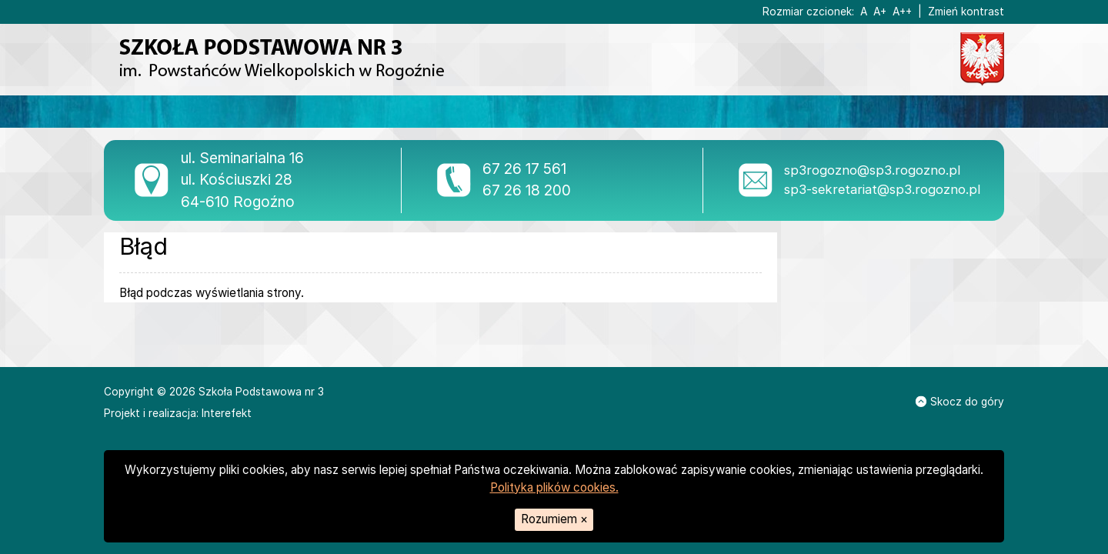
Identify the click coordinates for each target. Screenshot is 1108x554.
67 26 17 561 (524, 169)
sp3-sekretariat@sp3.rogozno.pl (882, 189)
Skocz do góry (960, 401)
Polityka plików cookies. (554, 487)
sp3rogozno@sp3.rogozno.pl (872, 170)
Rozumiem (554, 519)
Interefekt (227, 413)
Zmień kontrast (966, 11)
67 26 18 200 (526, 190)
